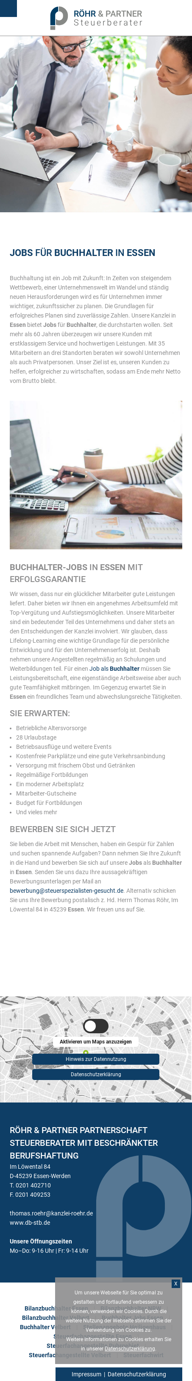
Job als (114, 668)
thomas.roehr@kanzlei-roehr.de (51, 1213)
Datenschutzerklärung (96, 1074)
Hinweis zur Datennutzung (95, 1058)
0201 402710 (33, 1185)
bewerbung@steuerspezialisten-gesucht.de (66, 890)
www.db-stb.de (30, 1222)
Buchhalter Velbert (45, 1327)
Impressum (86, 1374)
